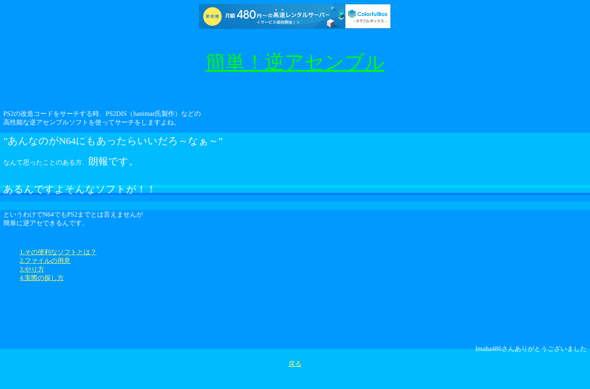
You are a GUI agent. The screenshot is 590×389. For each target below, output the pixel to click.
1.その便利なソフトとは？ (58, 252)
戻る (295, 363)
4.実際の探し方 (42, 277)
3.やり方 (32, 269)
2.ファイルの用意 (45, 260)
